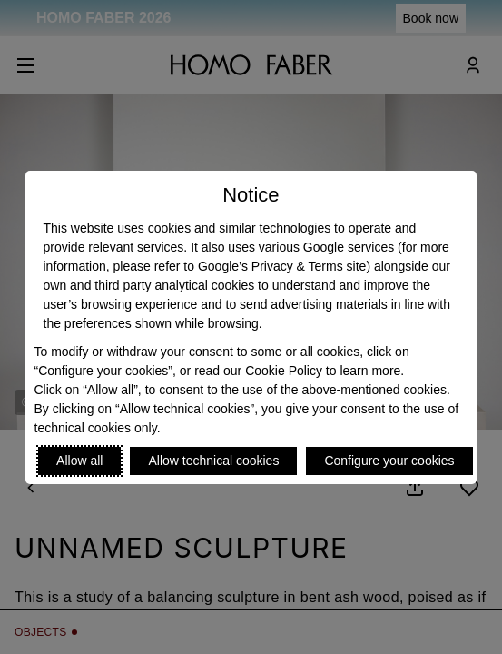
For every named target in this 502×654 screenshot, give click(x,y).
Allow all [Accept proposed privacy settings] (79, 460)
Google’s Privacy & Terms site (282, 266)
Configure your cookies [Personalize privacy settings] (389, 460)
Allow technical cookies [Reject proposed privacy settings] (213, 460)
